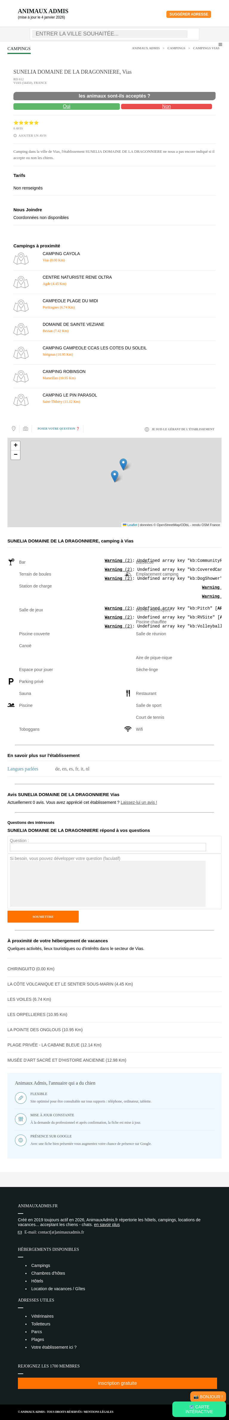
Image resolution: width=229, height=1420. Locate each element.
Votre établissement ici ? (54, 1347)
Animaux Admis (43, 11)
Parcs (36, 1331)
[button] (114, 476)
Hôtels (37, 1281)
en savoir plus (107, 1224)
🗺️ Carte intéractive (199, 1409)
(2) (118, 561)
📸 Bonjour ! (208, 1396)
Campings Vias (206, 48)
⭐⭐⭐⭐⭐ (26, 123)
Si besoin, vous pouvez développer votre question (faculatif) (65, 858)
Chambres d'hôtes (48, 1273)
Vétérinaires (42, 1316)
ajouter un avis (32, 135)
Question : (19, 840)
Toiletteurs (40, 1324)
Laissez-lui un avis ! (139, 802)
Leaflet (130, 525)
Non (166, 106)
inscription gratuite (117, 1383)
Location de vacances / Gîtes (58, 1288)
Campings (176, 48)
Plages (37, 1339)
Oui (66, 106)
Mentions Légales (98, 1411)
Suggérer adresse (188, 14)
